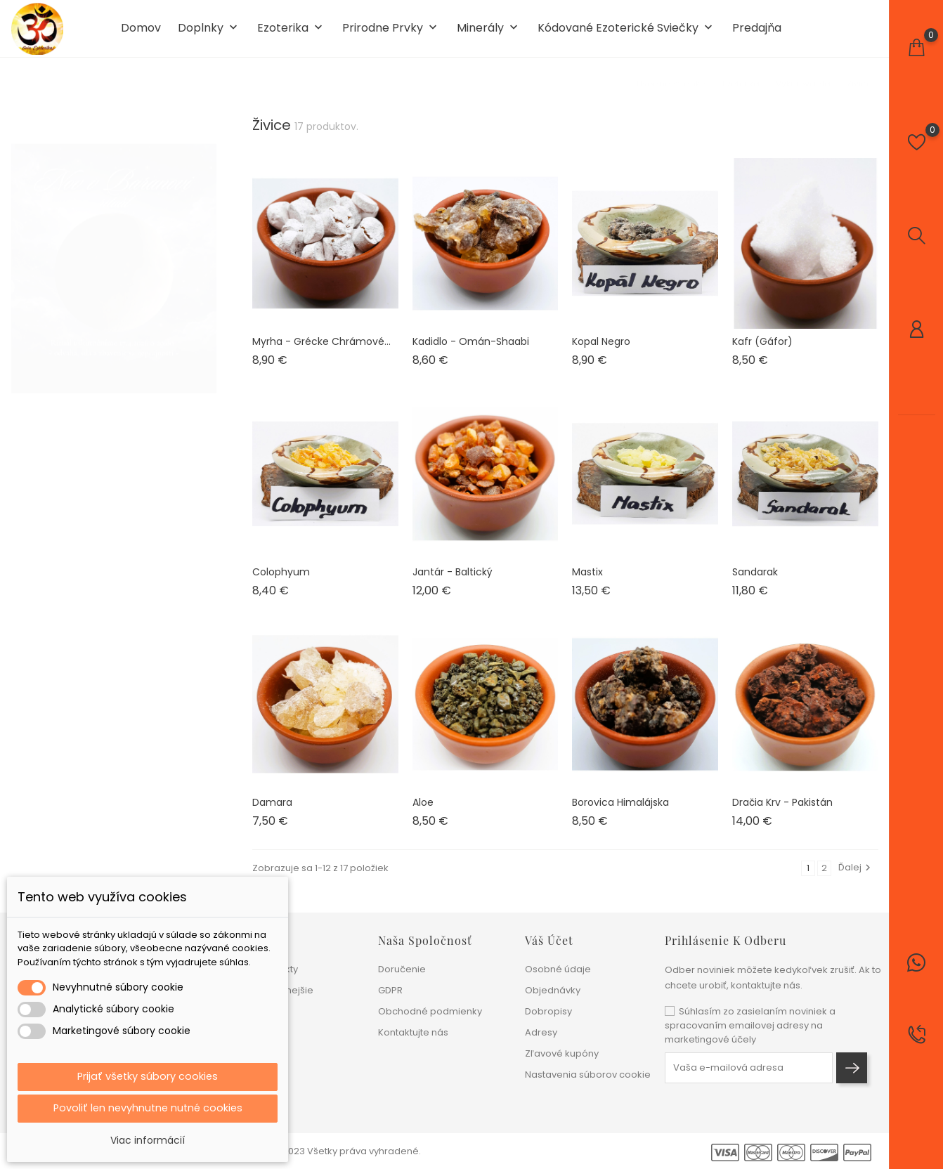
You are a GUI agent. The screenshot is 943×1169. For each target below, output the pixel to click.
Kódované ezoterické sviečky (626, 34)
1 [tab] (208, 262)
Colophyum (281, 582)
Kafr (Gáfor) (762, 352)
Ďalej (856, 878)
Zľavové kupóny (562, 1053)
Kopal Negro (601, 352)
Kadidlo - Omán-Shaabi (470, 352)
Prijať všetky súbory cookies (147, 1074)
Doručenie (402, 969)
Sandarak (755, 582)
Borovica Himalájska (620, 813)
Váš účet (549, 940)
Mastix (587, 582)
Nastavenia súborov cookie (588, 1074)
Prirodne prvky (391, 34)
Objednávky (552, 990)
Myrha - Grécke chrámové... (321, 352)
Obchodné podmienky (430, 1011)
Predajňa (756, 34)
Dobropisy (548, 1011)
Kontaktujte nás (413, 1032)
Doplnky (209, 34)
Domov (141, 34)
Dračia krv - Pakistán (782, 813)
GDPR (390, 990)
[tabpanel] (114, 266)
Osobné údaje (558, 969)
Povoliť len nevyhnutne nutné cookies (148, 1107)
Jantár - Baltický (452, 582)
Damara (272, 813)
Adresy (541, 1032)
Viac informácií (147, 1140)
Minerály (489, 34)
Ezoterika (291, 34)
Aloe (423, 813)
